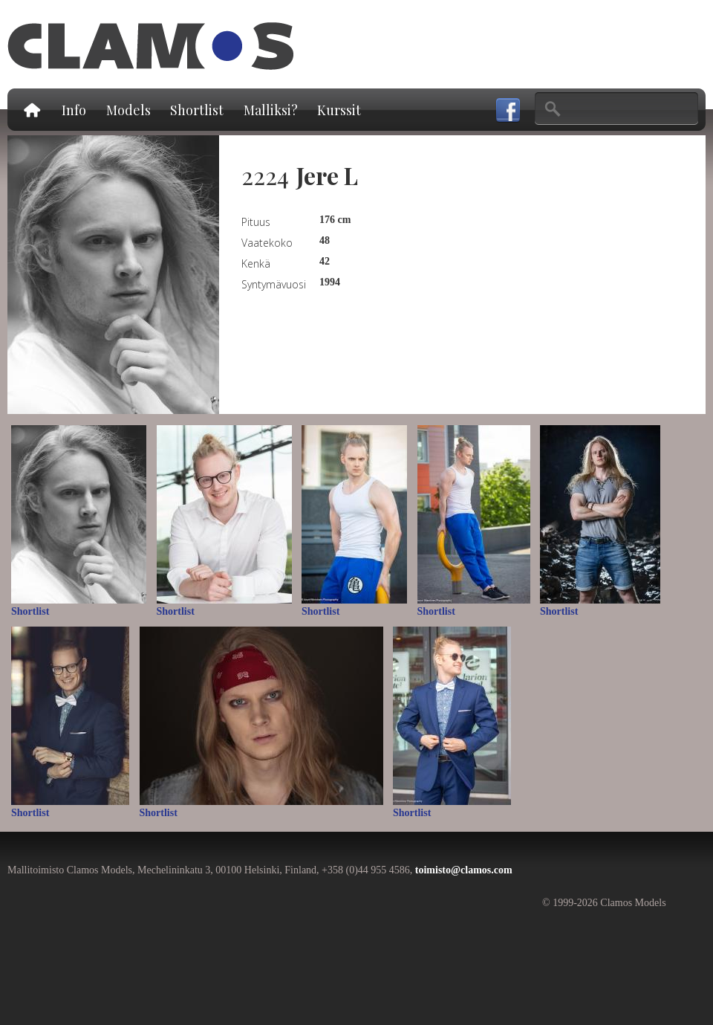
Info (74, 110)
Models (128, 110)
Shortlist (197, 110)
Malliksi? (271, 110)
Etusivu (31, 109)
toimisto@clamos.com (463, 870)
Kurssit (339, 110)
